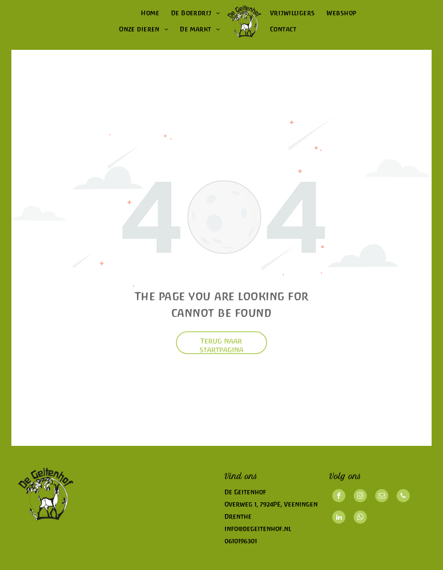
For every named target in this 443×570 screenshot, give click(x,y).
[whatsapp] (360, 518)
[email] (381, 496)
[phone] (403, 496)
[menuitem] (149, 13)
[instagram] (360, 496)
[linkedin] (338, 518)
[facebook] (338, 496)
